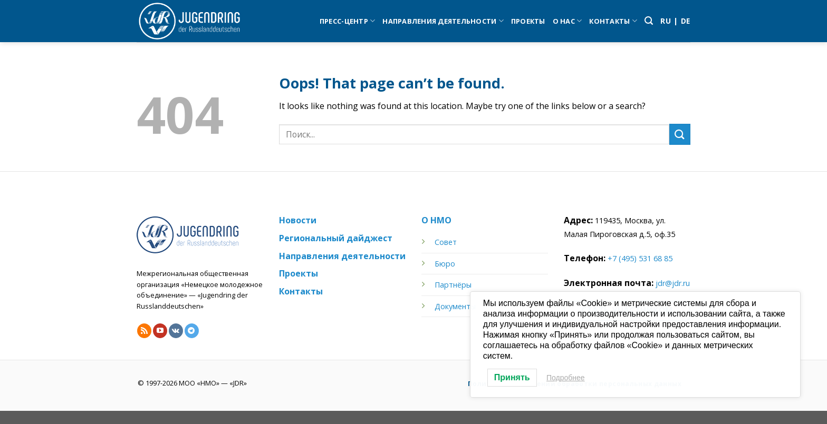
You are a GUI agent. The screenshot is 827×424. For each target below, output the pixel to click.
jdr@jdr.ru (673, 283)
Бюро (445, 264)
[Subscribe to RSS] (144, 330)
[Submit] (679, 134)
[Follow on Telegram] (192, 330)
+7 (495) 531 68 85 (640, 258)
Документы (455, 306)
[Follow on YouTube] (160, 330)
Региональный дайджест (335, 238)
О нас (567, 21)
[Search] (649, 21)
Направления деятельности (443, 21)
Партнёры (453, 285)
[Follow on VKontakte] (176, 330)
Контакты (613, 21)
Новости (297, 220)
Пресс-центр (347, 21)
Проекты (528, 21)
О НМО (436, 220)
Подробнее (565, 377)
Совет (446, 242)
